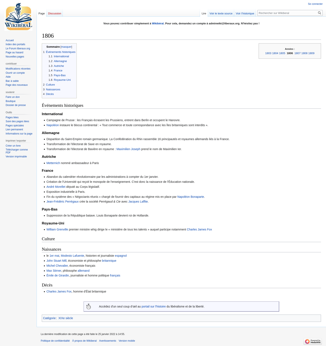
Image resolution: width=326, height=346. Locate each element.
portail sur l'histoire (154, 306)
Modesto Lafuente (72, 255)
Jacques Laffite (138, 201)
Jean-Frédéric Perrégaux (62, 201)
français (115, 275)
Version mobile (127, 340)
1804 (275, 53)
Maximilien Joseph (128, 149)
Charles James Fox (199, 229)
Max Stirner (53, 270)
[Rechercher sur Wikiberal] (290, 13)
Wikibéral (158, 23)
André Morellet (55, 186)
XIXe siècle (65, 318)
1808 (304, 53)
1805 (282, 53)
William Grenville (57, 229)
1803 (268, 53)
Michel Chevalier (57, 265)
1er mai (54, 255)
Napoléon (52, 125)
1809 (311, 53)
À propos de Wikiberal (84, 340)
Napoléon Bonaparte (190, 196)
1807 (297, 53)
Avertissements (107, 340)
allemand (84, 270)
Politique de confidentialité (55, 340)
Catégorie (49, 318)
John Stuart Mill (56, 260)
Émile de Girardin (57, 275)
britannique (109, 260)
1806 (290, 53)
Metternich (53, 163)
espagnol (121, 255)
